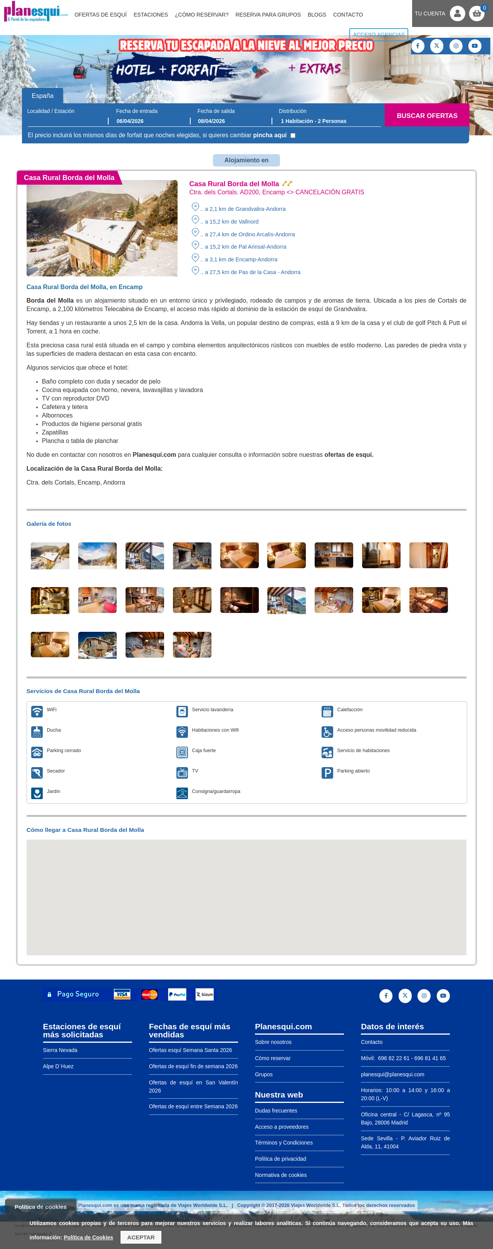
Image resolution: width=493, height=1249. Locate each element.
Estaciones (151, 15)
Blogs (317, 15)
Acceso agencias (379, 35)
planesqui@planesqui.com (392, 1074)
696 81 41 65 (430, 1058)
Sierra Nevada (60, 1050)
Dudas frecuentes (276, 1111)
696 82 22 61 (393, 1058)
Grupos (264, 1074)
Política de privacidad (280, 1159)
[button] (246, 890)
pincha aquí (270, 135)
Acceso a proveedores (282, 1127)
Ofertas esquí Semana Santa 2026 (190, 1050)
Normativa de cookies (281, 1175)
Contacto (348, 15)
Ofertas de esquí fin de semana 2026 (193, 1066)
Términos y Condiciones (284, 1143)
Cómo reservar (273, 1058)
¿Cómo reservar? (202, 15)
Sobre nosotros (273, 1042)
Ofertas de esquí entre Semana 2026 (193, 1106)
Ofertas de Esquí (100, 15)
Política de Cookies (88, 1237)
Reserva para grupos (268, 15)
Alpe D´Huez (58, 1066)
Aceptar (140, 1237)
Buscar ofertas (427, 116)
